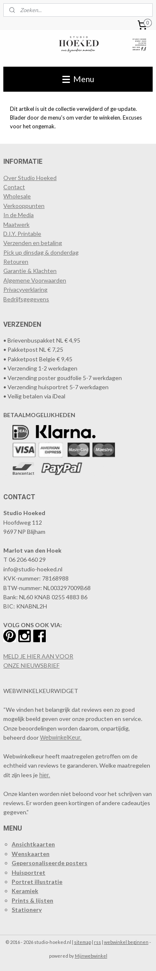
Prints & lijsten (32, 900)
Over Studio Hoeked (30, 177)
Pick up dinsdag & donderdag (41, 252)
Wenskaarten (31, 853)
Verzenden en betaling (32, 242)
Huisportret (28, 872)
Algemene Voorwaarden (34, 280)
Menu (78, 79)
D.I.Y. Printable (22, 233)
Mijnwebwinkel (91, 955)
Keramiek (25, 890)
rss (97, 942)
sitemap (82, 942)
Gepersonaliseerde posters (49, 862)
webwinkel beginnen (126, 942)
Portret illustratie (37, 881)
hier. (44, 775)
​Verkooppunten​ (24, 205)
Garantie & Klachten (30, 270)
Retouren (15, 261)
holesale (20, 196)
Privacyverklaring (25, 289)
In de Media (18, 214)
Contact (14, 186)
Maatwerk (16, 224)
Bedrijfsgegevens (26, 299)
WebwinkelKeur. (61, 737)
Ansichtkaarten (33, 844)
